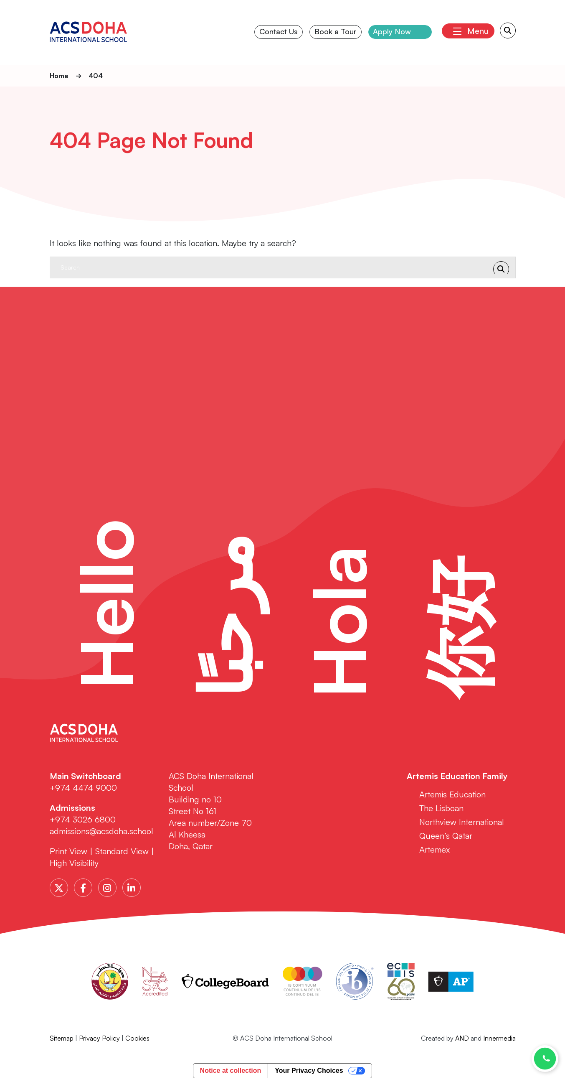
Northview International (461, 822)
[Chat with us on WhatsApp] (545, 1058)
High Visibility (74, 863)
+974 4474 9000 (83, 788)
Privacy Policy (99, 1038)
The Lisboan (441, 808)
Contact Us (279, 32)
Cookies (137, 1038)
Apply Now (392, 32)
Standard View (122, 851)
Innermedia (499, 1038)
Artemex (434, 850)
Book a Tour (335, 32)
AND (462, 1038)
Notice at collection (230, 1070)
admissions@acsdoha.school (101, 831)
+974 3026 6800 (84, 820)
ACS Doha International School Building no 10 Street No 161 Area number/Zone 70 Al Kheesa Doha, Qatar (211, 811)
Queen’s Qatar (445, 836)
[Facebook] (83, 888)
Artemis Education (452, 794)
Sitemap (61, 1038)
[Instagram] (107, 888)
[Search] (274, 267)
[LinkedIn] (131, 888)
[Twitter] (59, 888)
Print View (68, 851)
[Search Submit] (508, 31)
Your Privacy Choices (309, 1070)
